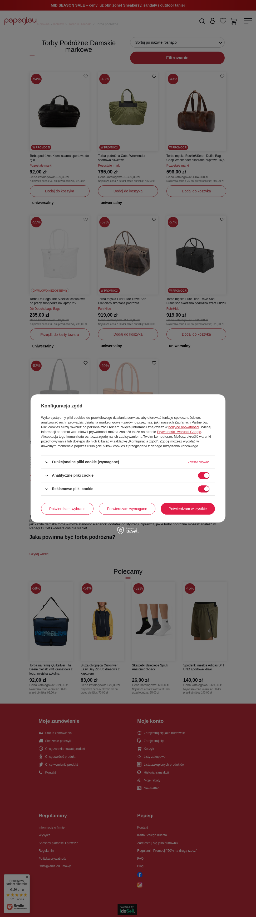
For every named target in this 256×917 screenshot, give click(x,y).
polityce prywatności (183, 427)
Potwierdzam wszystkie (188, 509)
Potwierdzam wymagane (127, 509)
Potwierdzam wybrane (67, 509)
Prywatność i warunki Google (179, 432)
